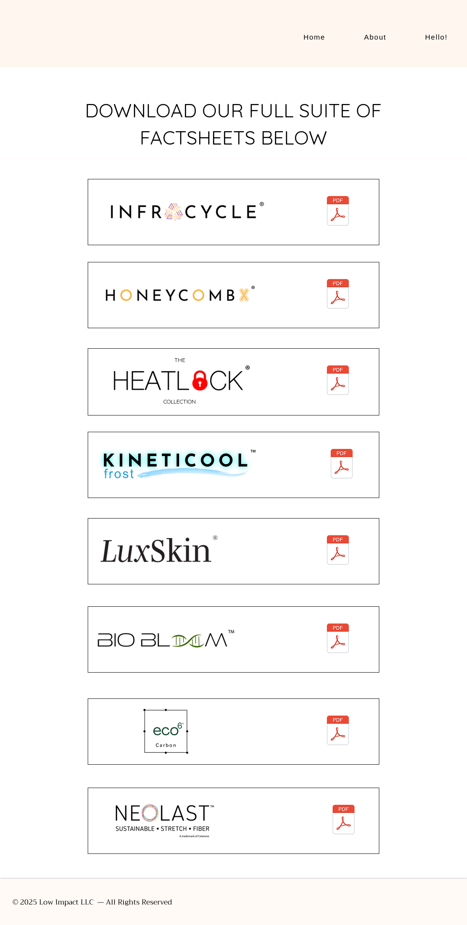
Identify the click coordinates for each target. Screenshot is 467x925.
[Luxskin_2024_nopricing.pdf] (338, 551)
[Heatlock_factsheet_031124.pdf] (338, 381)
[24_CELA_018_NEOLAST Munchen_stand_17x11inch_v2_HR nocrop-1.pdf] (343, 820)
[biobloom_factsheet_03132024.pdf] (338, 639)
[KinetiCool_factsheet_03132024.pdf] (341, 464)
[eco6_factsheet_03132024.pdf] (338, 731)
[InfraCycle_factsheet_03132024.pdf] (338, 212)
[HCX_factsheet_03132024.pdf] (338, 295)
